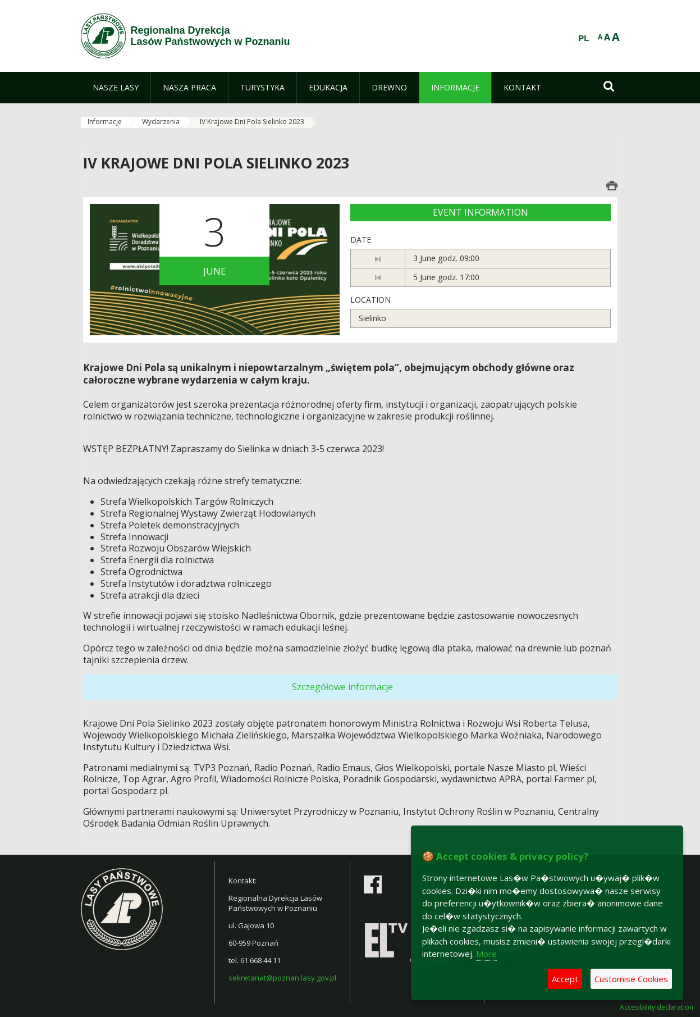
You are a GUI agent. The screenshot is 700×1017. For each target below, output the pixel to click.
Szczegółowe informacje (342, 687)
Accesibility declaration (656, 1007)
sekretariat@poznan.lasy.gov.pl (282, 978)
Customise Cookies (631, 978)
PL (583, 38)
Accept (565, 978)
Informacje (105, 121)
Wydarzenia (161, 121)
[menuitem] (115, 87)
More (486, 953)
